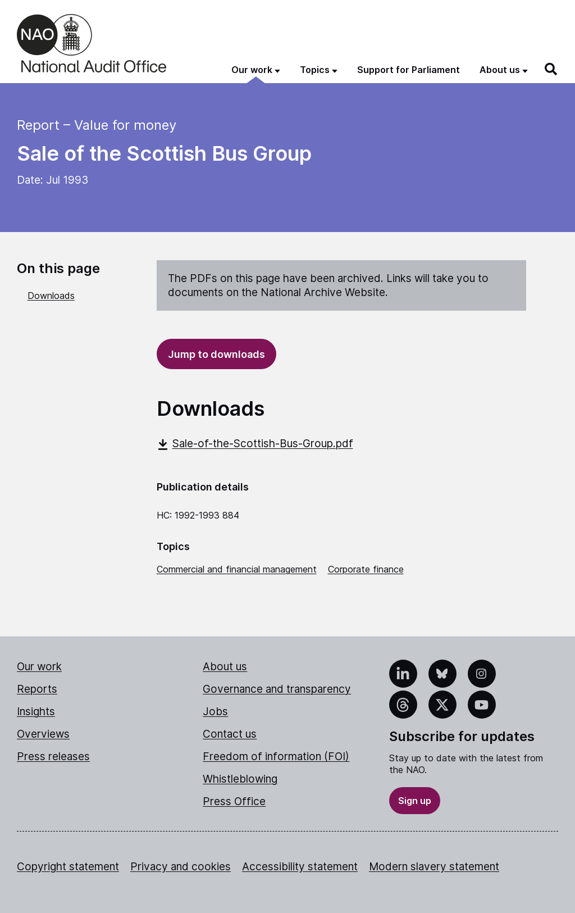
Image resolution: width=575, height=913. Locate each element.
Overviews (43, 734)
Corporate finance (366, 569)
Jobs (215, 711)
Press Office (234, 801)
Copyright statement (68, 866)
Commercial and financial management (237, 569)
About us (225, 666)
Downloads (51, 295)
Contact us (230, 734)
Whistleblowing (240, 779)
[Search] (551, 69)
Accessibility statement (300, 866)
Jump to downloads (216, 354)
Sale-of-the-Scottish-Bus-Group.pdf (255, 443)
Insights (36, 711)
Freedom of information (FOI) (276, 756)
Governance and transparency (277, 689)
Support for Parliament (408, 69)
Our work (39, 666)
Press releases (53, 756)
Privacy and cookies (180, 866)
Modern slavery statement (434, 866)
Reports (37, 689)
